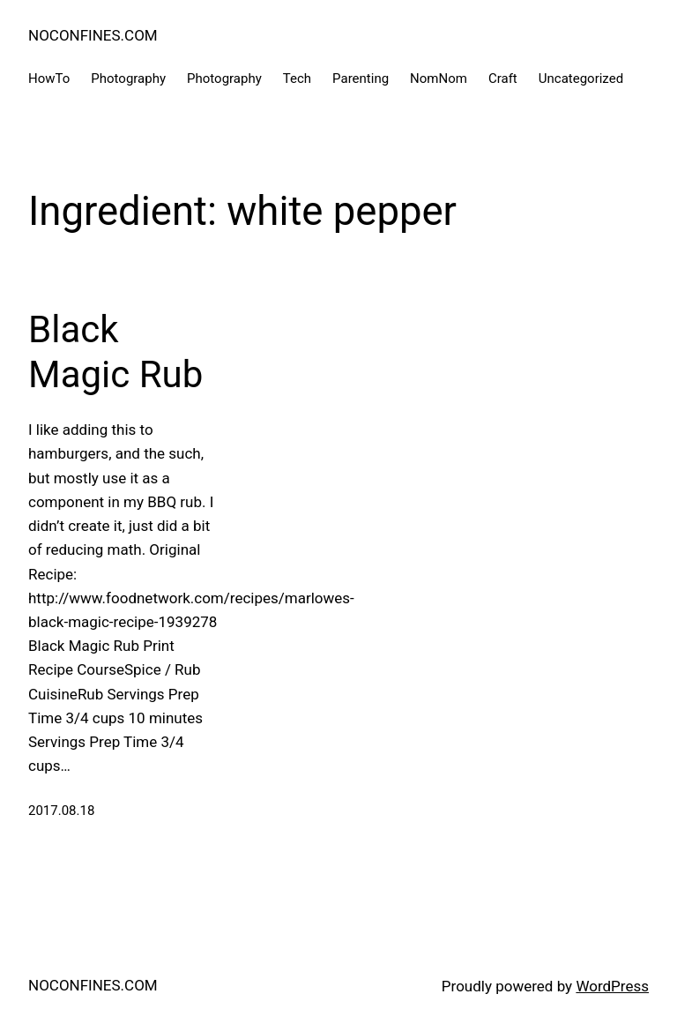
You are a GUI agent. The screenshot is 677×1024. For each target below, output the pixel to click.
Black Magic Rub (115, 351)
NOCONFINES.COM (93, 35)
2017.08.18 (61, 810)
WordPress (612, 986)
